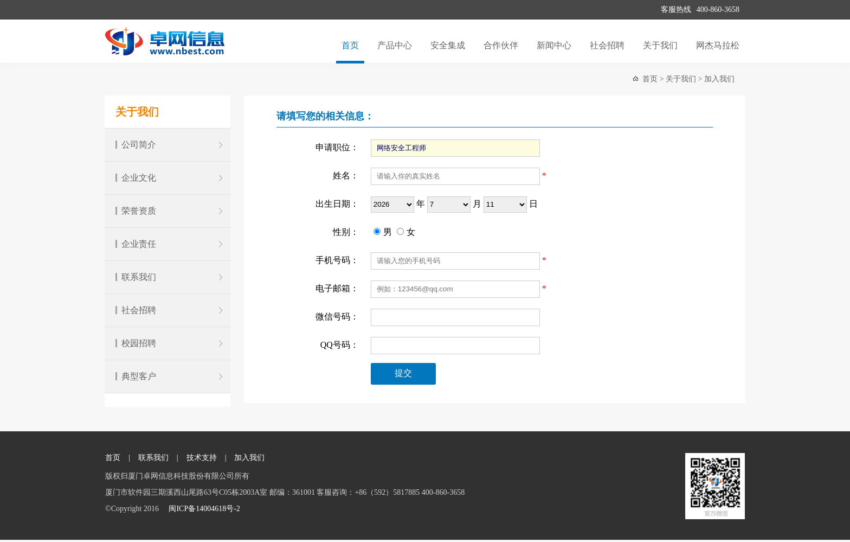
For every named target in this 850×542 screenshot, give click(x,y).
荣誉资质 (170, 210)
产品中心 (394, 45)
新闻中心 (554, 45)
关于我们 (660, 45)
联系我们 (170, 277)
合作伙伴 (501, 45)
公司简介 (170, 144)
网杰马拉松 (717, 45)
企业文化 (170, 177)
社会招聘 (607, 45)
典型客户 (170, 376)
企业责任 (170, 243)
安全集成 (447, 45)
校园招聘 (170, 343)
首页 (350, 45)
